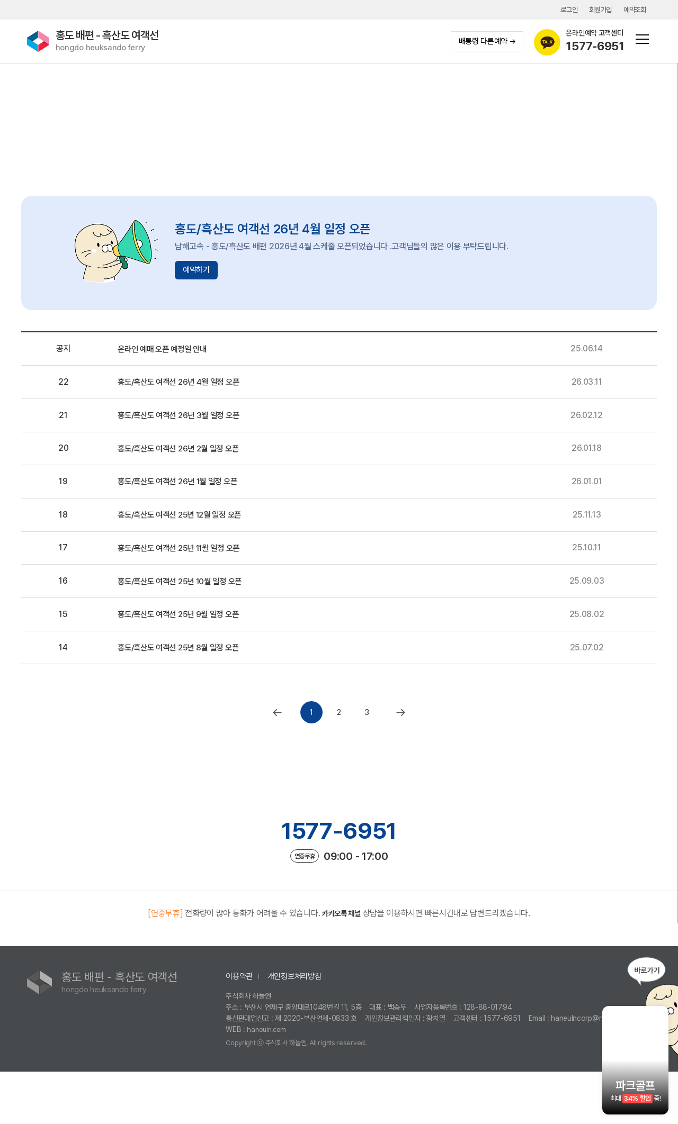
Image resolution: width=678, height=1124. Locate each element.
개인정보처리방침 (299, 1028)
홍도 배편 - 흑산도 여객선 (115, 42)
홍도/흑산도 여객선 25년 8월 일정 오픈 (180, 689)
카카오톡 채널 (341, 965)
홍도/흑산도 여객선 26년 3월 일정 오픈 (180, 426)
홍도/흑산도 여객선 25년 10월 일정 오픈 (182, 614)
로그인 (561, 10)
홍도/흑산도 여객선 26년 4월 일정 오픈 (180, 388)
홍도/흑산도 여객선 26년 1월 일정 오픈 (179, 501)
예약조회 (633, 10)
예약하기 (197, 273)
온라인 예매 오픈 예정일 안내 (162, 351)
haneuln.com (268, 1081)
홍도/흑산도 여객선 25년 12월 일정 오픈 (182, 538)
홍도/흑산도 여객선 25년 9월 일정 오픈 (180, 651)
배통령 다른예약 (484, 42)
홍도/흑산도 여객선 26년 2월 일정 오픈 (180, 463)
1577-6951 (339, 878)
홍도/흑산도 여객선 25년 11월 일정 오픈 (181, 576)
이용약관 (240, 1028)
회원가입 (595, 10)
